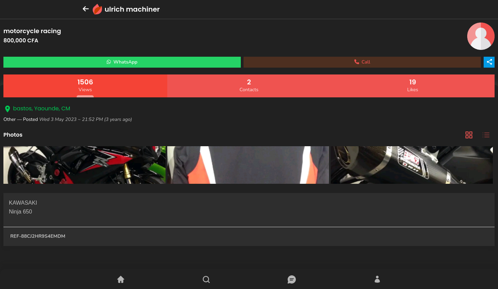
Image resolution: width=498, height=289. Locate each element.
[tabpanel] (249, 165)
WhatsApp (122, 62)
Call (362, 62)
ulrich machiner (132, 9)
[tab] (468, 135)
